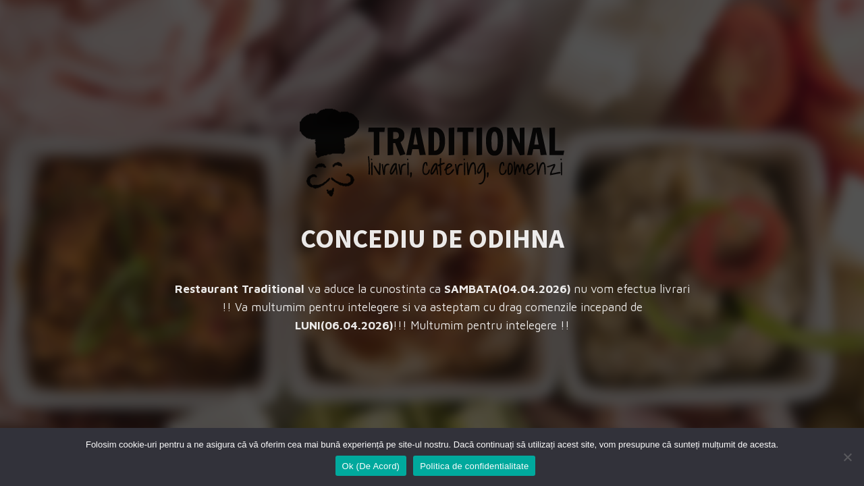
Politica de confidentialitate (474, 466)
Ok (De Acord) (371, 466)
